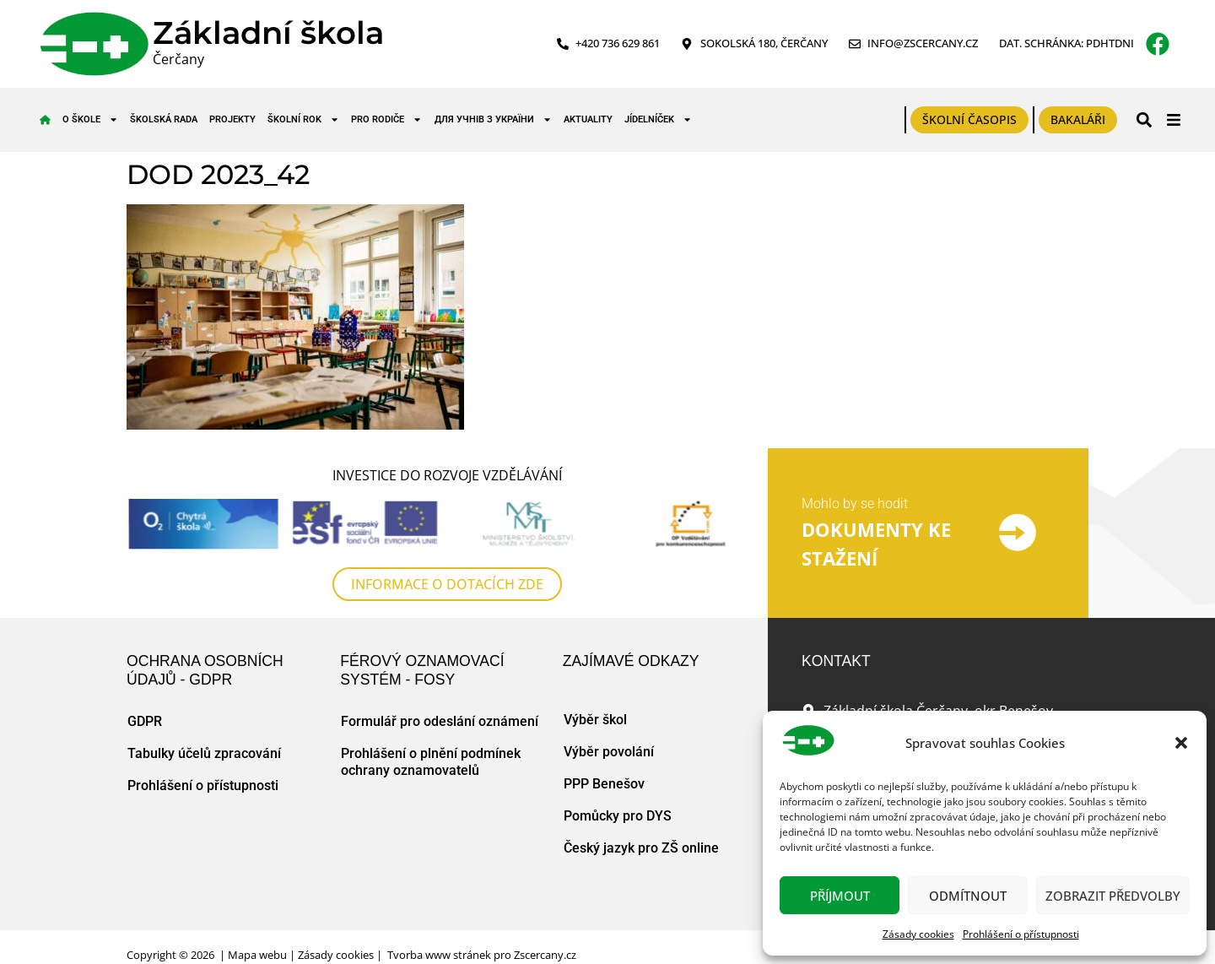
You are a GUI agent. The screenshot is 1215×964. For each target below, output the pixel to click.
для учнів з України (493, 119)
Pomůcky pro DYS (618, 816)
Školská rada (163, 119)
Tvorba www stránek (439, 954)
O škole (90, 119)
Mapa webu (257, 954)
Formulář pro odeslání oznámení (439, 721)
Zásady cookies (918, 934)
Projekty (232, 119)
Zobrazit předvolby (1112, 895)
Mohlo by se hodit (855, 504)
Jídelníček (658, 119)
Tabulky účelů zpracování (204, 753)
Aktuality (588, 119)
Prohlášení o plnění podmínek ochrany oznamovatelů (431, 761)
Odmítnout (968, 895)
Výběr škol (595, 720)
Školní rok (303, 119)
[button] (1181, 742)
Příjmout (840, 895)
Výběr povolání (609, 752)
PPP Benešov (604, 784)
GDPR (144, 721)
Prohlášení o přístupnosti (1021, 934)
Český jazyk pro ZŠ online (641, 848)
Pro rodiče (386, 119)
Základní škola (268, 32)
